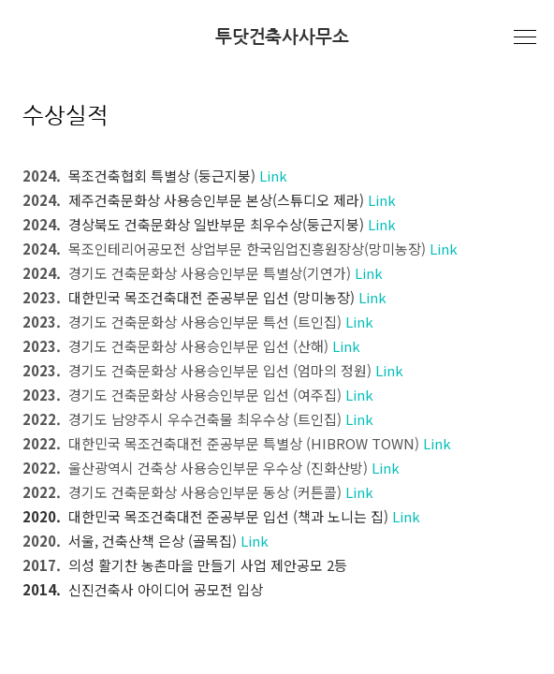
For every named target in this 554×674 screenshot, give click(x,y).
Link (273, 175)
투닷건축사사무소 (281, 37)
